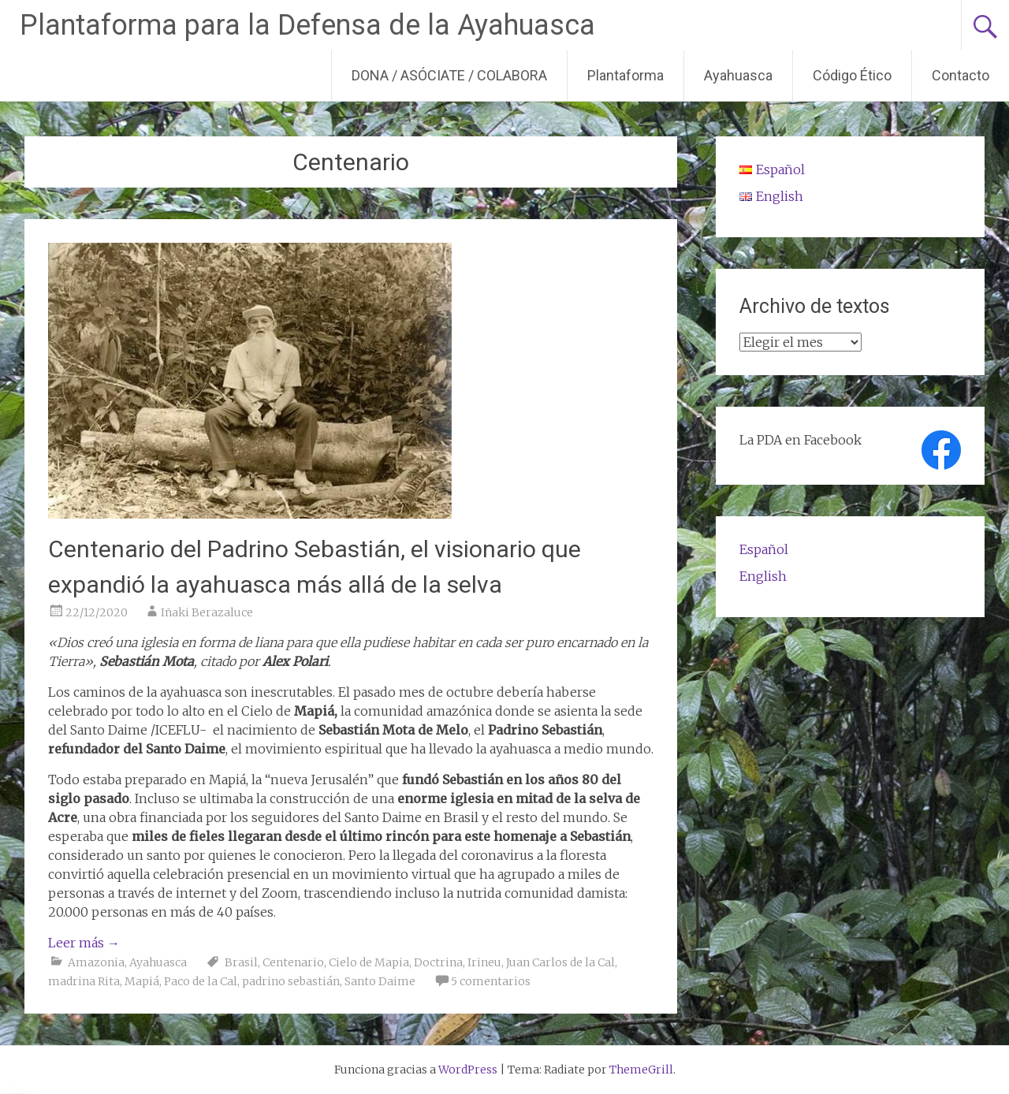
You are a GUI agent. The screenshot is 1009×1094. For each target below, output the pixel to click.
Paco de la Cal (200, 981)
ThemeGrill (641, 1069)
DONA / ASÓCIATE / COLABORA (449, 75)
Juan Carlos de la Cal (560, 962)
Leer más (84, 943)
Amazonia (96, 962)
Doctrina (438, 962)
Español (763, 549)
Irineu (484, 962)
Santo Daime (379, 981)
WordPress (467, 1069)
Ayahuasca (738, 75)
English (763, 576)
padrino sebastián (291, 981)
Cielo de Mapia (369, 962)
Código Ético (852, 75)
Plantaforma (625, 75)
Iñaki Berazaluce (207, 612)
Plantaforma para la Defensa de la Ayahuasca (307, 25)
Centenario (293, 962)
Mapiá (142, 981)
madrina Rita (84, 981)
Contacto (960, 75)
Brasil (241, 962)
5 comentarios (491, 981)
